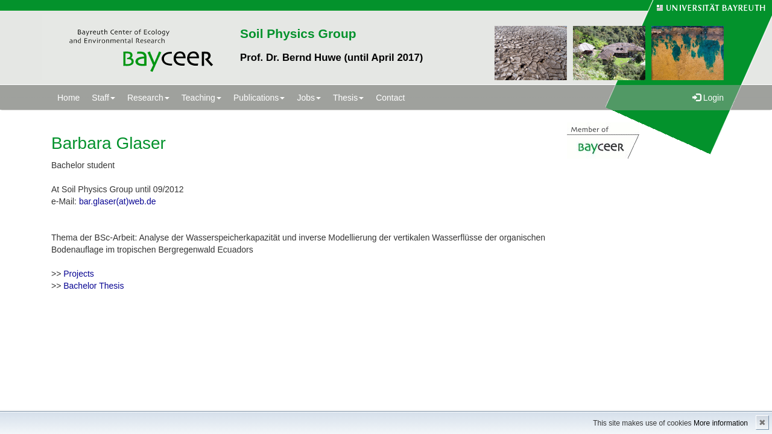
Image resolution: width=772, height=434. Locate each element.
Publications (259, 97)
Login (708, 97)
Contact (390, 97)
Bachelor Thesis (93, 286)
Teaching (201, 97)
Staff (103, 97)
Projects (78, 273)
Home (68, 97)
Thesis (348, 97)
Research (148, 97)
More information (721, 423)
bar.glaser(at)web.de (117, 201)
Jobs (309, 97)
